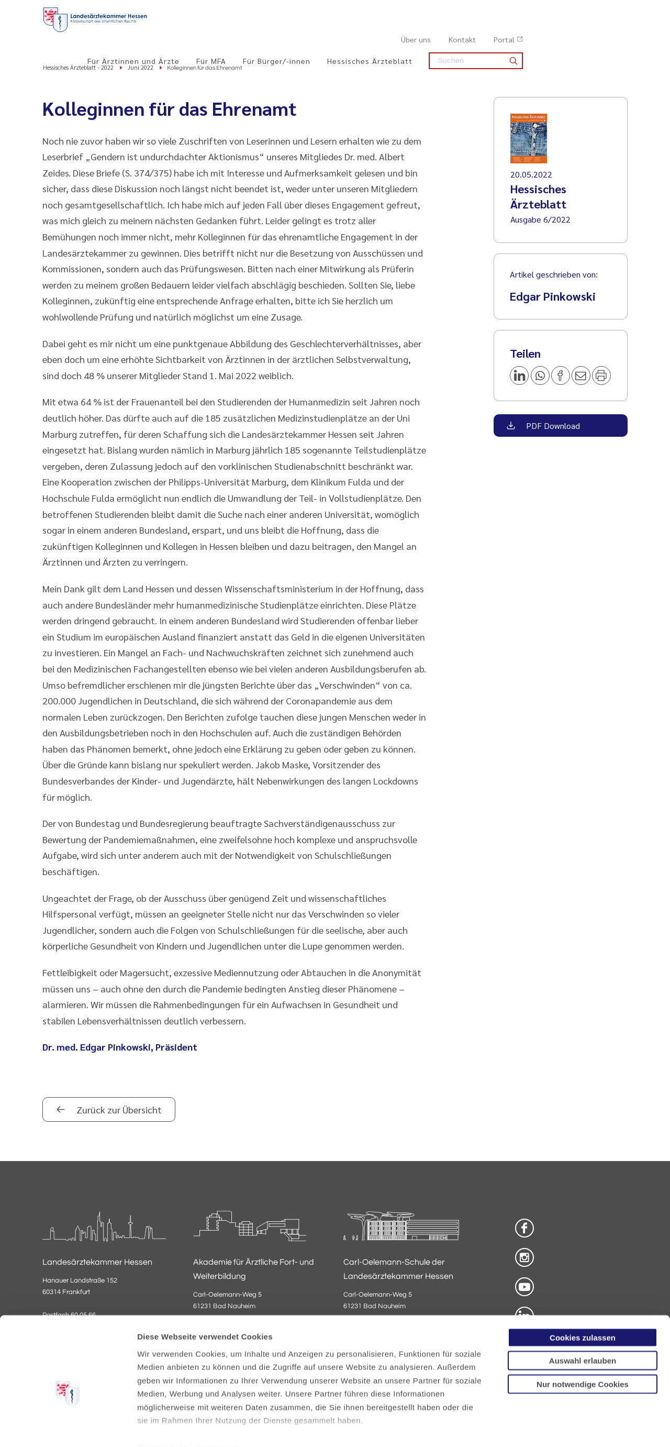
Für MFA (316, 32)
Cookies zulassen (583, 1281)
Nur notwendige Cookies (583, 1328)
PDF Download (552, 426)
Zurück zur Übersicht (118, 1110)
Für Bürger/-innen (381, 32)
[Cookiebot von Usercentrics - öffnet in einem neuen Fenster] (68, 1426)
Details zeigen (557, 1426)
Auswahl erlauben (582, 1304)
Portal (608, 11)
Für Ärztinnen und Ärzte (238, 32)
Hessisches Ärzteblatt (474, 32)
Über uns (520, 11)
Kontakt (566, 11)
